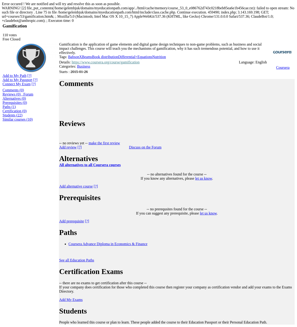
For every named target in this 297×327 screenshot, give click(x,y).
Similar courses (18, 119)
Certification (15, 111)
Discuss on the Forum (145, 147)
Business (83, 66)
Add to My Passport (17, 80)
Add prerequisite (71, 221)
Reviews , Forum (18, 94)
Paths (9, 107)
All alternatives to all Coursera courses (90, 165)
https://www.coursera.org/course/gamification (106, 62)
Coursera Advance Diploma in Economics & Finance (107, 244)
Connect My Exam (17, 84)
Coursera (283, 67)
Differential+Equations (135, 57)
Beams (87, 57)
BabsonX (75, 57)
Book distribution (105, 57)
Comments (13, 90)
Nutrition (159, 57)
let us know (203, 178)
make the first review (104, 143)
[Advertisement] (27, 193)
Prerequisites (15, 103)
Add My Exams (71, 300)
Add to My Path (14, 76)
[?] (23, 39)
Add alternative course (76, 186)
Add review (68, 147)
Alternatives (14, 98)
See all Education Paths (76, 260)
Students (13, 115)
